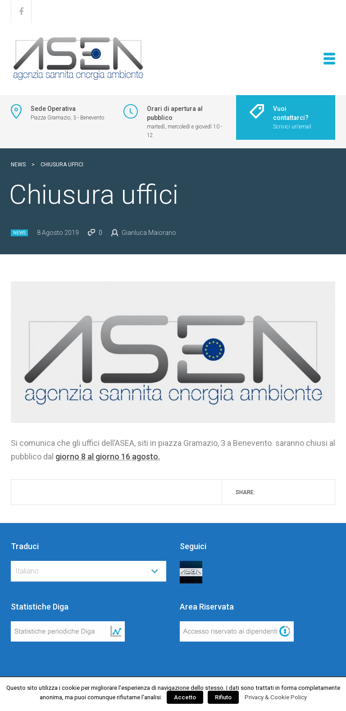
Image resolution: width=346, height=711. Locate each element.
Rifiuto (223, 697)
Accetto (185, 697)
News (19, 232)
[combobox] (88, 571)
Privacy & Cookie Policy (276, 697)
